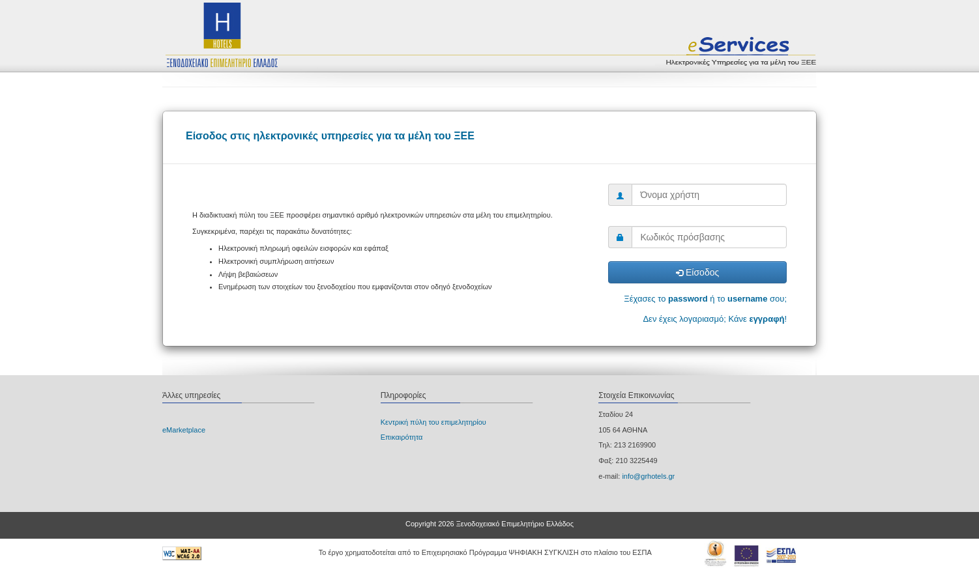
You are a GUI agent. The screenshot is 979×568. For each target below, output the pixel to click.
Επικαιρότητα (402, 437)
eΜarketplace (183, 430)
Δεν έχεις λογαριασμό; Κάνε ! (715, 319)
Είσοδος (697, 272)
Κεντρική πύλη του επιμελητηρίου (433, 422)
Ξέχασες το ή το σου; (705, 299)
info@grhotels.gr (648, 476)
